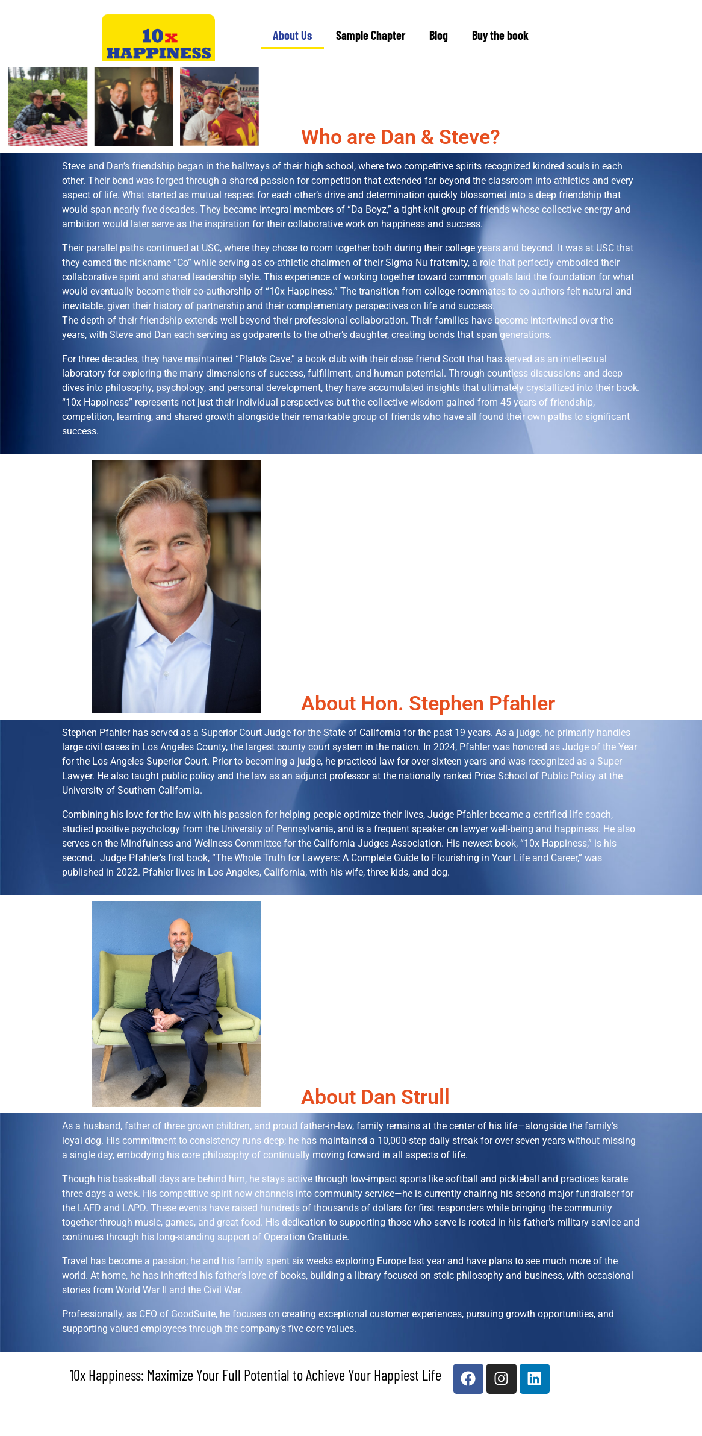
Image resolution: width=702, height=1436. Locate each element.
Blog (438, 35)
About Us (292, 35)
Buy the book (500, 35)
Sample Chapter (370, 35)
